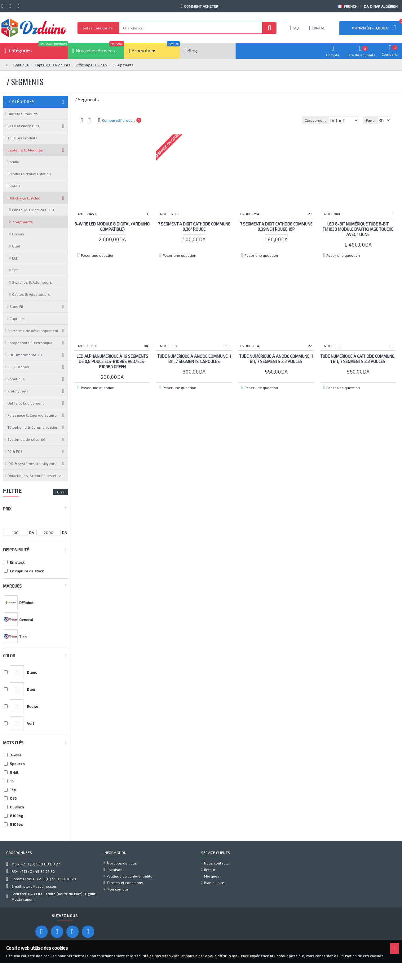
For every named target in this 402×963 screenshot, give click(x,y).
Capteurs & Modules (52, 65)
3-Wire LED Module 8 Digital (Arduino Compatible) (112, 226)
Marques (12, 586)
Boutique (21, 65)
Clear (61, 492)
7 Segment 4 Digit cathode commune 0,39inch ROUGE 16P (276, 226)
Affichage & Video (91, 65)
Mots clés (13, 742)
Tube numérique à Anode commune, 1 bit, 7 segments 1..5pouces (194, 358)
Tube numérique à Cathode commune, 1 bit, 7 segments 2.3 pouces (357, 358)
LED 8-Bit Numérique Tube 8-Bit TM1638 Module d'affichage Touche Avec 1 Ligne (358, 229)
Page (371, 120)
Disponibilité (16, 549)
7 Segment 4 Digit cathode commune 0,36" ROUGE (194, 226)
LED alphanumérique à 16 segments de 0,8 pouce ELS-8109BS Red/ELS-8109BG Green (112, 361)
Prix (7, 508)
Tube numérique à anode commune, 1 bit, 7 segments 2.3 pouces (276, 358)
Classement (270, 120)
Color (9, 655)
